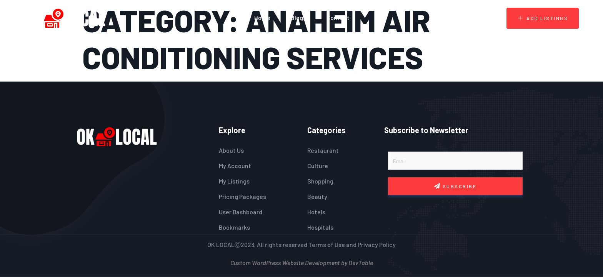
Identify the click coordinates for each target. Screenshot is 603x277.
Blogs (298, 17)
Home (262, 17)
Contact (338, 17)
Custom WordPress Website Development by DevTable (301, 261)
